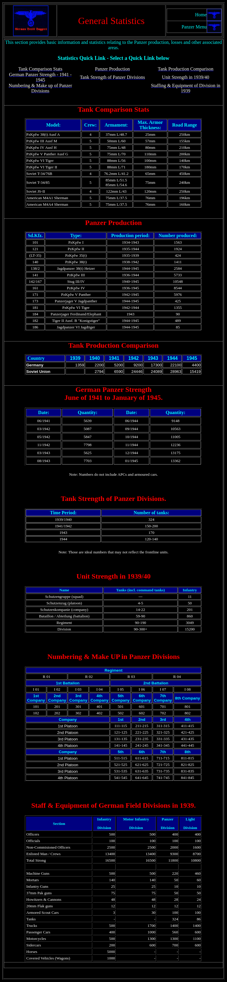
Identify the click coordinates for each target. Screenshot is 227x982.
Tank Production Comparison (113, 345)
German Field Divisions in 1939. (146, 805)
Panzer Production (113, 222)
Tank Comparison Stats (113, 109)
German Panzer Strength (113, 389)
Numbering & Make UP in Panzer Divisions (113, 656)
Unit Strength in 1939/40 (114, 576)
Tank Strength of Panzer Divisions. (113, 498)
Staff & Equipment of (64, 805)
